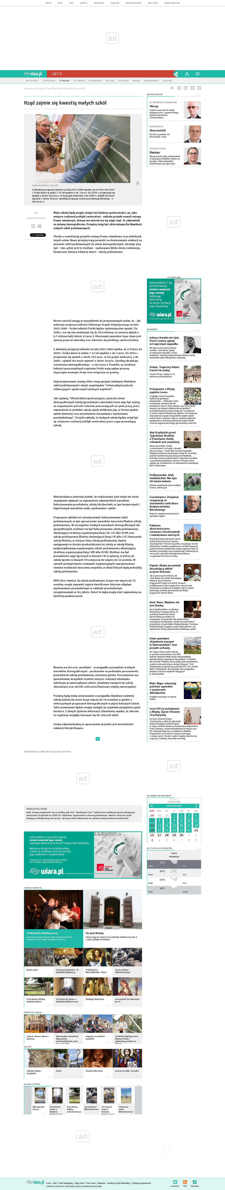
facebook (192, 88)
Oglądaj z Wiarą (32, 1084)
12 (152, 825)
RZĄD (53, 751)
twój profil (187, 74)
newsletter (186, 88)
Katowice (174, 856)
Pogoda (174, 853)
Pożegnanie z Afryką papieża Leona (162, 390)
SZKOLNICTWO (63, 751)
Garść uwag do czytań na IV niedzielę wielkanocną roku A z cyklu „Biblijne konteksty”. (111, 938)
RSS (185, 1181)
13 (159, 825)
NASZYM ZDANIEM (155, 95)
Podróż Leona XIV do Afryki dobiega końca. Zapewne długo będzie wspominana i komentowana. (164, 114)
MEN (42, 751)
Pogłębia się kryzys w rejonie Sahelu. (163, 698)
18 (196, 825)
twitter (199, 88)
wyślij (33, 226)
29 (152, 815)
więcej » (49, 974)
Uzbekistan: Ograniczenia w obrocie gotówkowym (84, 815)
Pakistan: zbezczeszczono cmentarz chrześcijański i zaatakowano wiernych (165, 530)
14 (167, 825)
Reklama (101, 1183)
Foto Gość (91, 1183)
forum (48, 3)
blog (60, 3)
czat (71, 3)
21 (167, 830)
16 (181, 825)
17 (189, 825)
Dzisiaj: (174, 801)
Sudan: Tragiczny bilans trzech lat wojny (164, 369)
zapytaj (84, 3)
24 (189, 830)
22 (174, 830)
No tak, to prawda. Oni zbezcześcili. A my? (160, 135)
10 (189, 820)
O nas (48, 1183)
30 (159, 815)
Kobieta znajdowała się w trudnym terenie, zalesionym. (165, 486)
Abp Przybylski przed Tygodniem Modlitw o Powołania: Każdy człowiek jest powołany (164, 437)
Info (57, 73)
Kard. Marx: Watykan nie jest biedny (164, 604)
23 (181, 830)
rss (179, 88)
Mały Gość (153, 3)
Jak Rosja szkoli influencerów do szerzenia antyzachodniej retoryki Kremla (95, 818)
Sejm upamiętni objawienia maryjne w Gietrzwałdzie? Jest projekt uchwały (163, 643)
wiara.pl (35, 74)
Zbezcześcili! (158, 130)
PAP (47, 751)
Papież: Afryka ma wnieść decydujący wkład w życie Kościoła (165, 568)
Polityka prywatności (141, 1183)
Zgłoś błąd (195, 1181)
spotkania (99, 3)
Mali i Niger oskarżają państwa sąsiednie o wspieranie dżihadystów (163, 688)
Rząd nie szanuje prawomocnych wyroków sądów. (164, 514)
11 (196, 820)
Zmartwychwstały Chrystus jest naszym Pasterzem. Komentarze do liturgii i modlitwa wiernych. (50, 938)
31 (167, 815)
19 (152, 830)
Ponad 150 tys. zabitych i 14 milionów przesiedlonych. (162, 375)
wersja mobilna (172, 3)
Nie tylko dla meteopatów (159, 848)
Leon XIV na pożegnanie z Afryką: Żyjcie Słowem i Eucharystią (165, 712)
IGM (55, 1183)
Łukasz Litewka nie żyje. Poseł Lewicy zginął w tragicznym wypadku (164, 341)
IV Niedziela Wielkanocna (42, 933)
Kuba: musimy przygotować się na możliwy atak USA (50, 812)
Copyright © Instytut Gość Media (60, 1186)
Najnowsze (152, 329)
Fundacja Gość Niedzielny (118, 1183)
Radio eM (115, 3)
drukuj (39, 226)
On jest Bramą (94, 933)
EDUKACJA (34, 751)
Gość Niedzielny (134, 3)
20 (159, 830)
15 (174, 825)
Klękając (155, 152)
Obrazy (154, 106)
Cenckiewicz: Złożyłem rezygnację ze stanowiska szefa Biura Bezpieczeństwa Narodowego (164, 503)
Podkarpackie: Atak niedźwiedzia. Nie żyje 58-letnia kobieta (163, 478)
